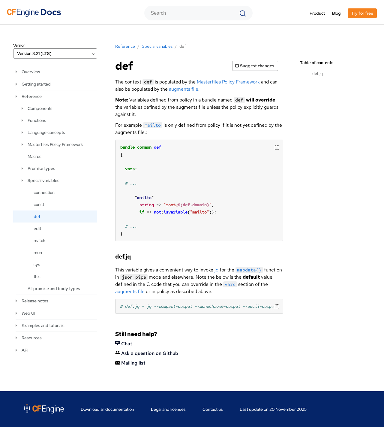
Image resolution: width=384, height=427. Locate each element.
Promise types (41, 168)
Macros (34, 156)
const (39, 204)
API (25, 350)
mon (38, 252)
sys (37, 264)
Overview (31, 71)
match (39, 240)
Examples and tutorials (43, 325)
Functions (37, 120)
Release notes (35, 301)
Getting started (36, 84)
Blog (336, 13)
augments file (183, 89)
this (37, 276)
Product (317, 13)
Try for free (362, 13)
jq (216, 270)
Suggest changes (254, 65)
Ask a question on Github (146, 353)
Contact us (212, 409)
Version (19, 45)
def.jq (317, 73)
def (37, 216)
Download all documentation (107, 409)
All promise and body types (54, 288)
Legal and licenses (168, 409)
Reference (32, 96)
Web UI (28, 313)
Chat (123, 344)
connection (44, 192)
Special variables (43, 180)
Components (40, 108)
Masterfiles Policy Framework (228, 82)
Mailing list (130, 363)
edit (37, 228)
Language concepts (46, 132)
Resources (32, 338)
